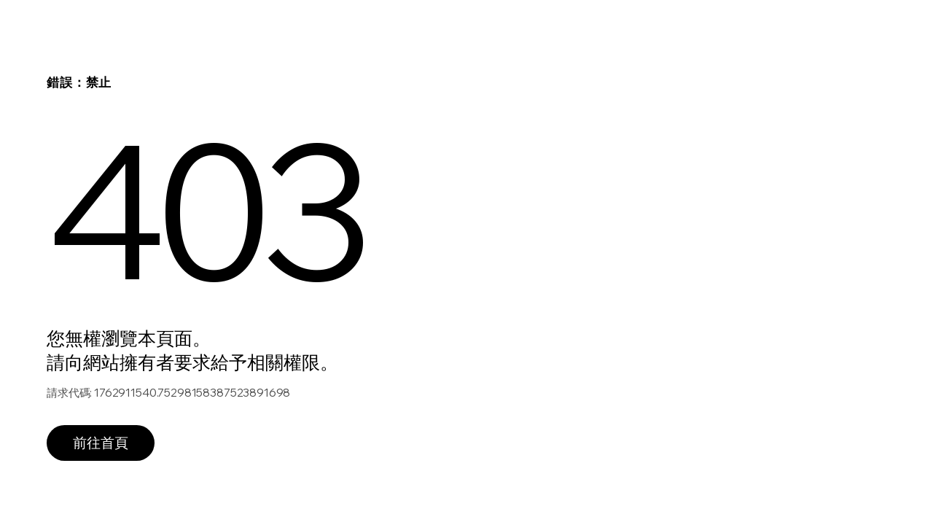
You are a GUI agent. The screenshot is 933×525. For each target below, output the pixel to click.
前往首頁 (100, 442)
